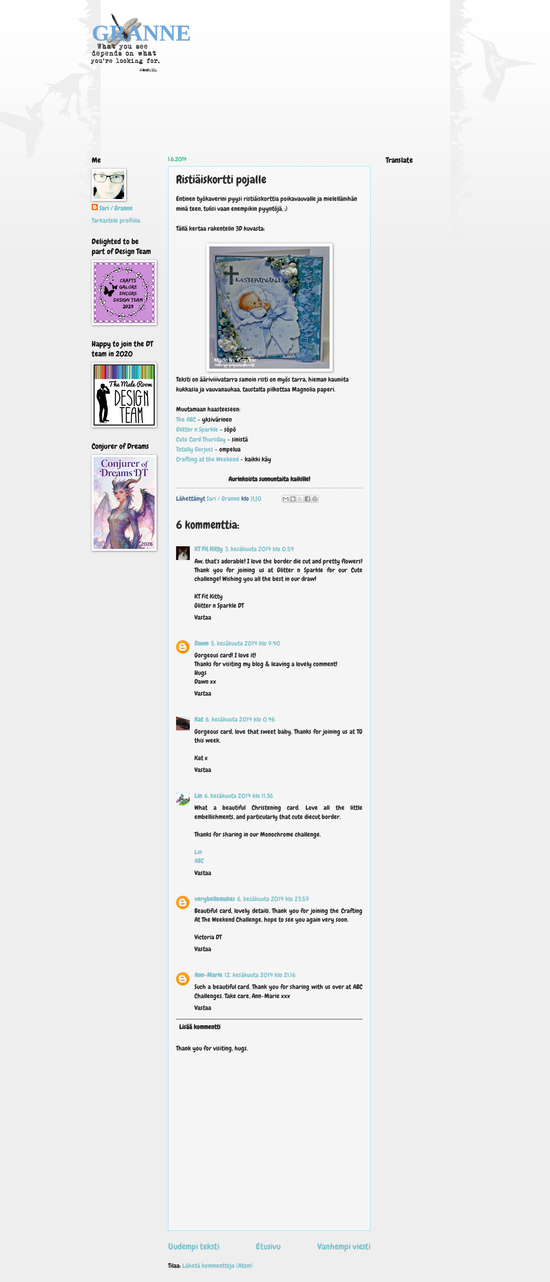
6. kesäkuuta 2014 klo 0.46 (240, 719)
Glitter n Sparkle (198, 429)
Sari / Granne (116, 208)
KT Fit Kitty (208, 549)
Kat (198, 719)
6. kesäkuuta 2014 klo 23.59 (273, 899)
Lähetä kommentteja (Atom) (217, 1266)
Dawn (201, 643)
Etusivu (268, 1246)
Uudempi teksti (193, 1246)
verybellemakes (214, 899)
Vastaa (202, 617)
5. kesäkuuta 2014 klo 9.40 (245, 643)
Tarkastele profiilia (116, 221)
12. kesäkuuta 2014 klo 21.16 (260, 975)
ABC (199, 861)
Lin (198, 796)
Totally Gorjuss (194, 449)
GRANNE (141, 32)
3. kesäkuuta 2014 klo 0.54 (259, 549)
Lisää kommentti (199, 1027)
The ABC (186, 419)
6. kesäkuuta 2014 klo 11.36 (238, 796)
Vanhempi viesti (343, 1246)
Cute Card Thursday (201, 439)
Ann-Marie (208, 975)
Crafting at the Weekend (208, 459)
